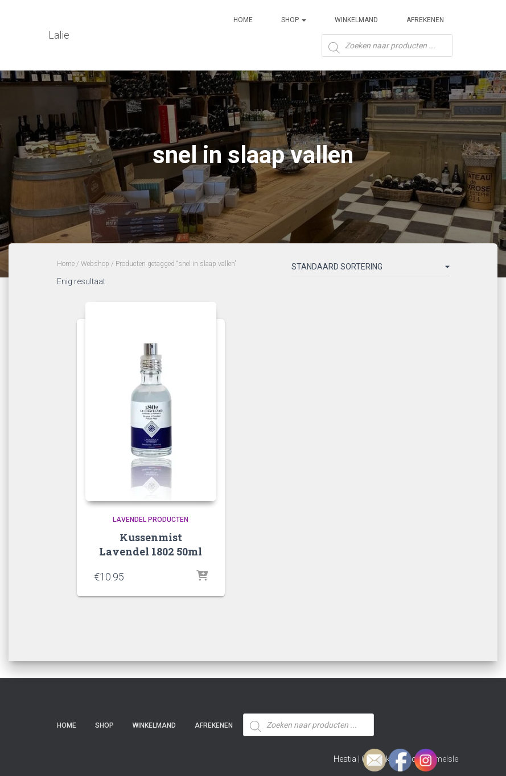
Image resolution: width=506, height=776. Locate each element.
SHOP (293, 20)
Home (243, 20)
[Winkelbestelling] (370, 268)
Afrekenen (425, 20)
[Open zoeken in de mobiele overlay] (387, 49)
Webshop (95, 264)
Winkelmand (356, 20)
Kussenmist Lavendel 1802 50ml (150, 544)
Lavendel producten (150, 520)
